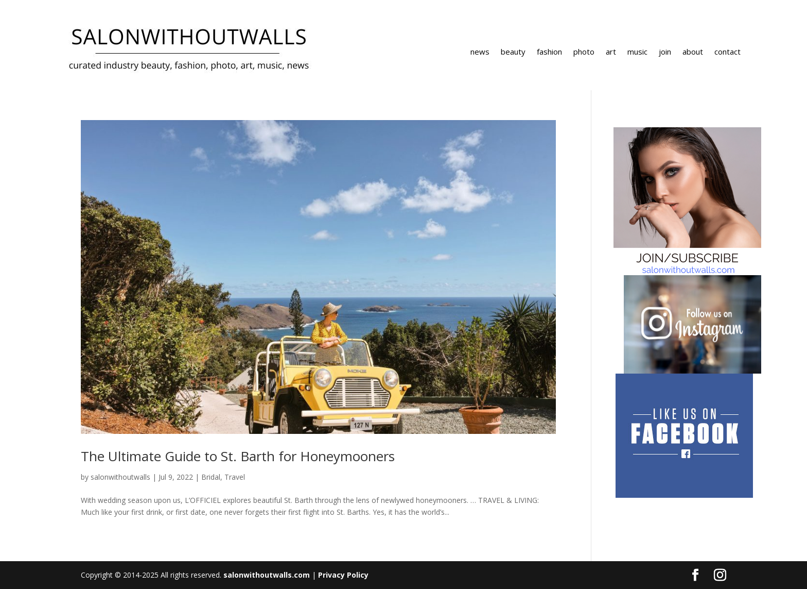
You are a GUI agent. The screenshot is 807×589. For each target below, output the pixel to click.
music (637, 52)
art (611, 52)
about (692, 52)
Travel (234, 477)
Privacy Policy (343, 575)
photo (583, 52)
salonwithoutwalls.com (266, 575)
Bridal (210, 477)
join (665, 52)
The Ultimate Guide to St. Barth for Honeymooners (238, 456)
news (479, 52)
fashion (549, 52)
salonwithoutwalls (120, 477)
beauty (513, 52)
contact (727, 52)
